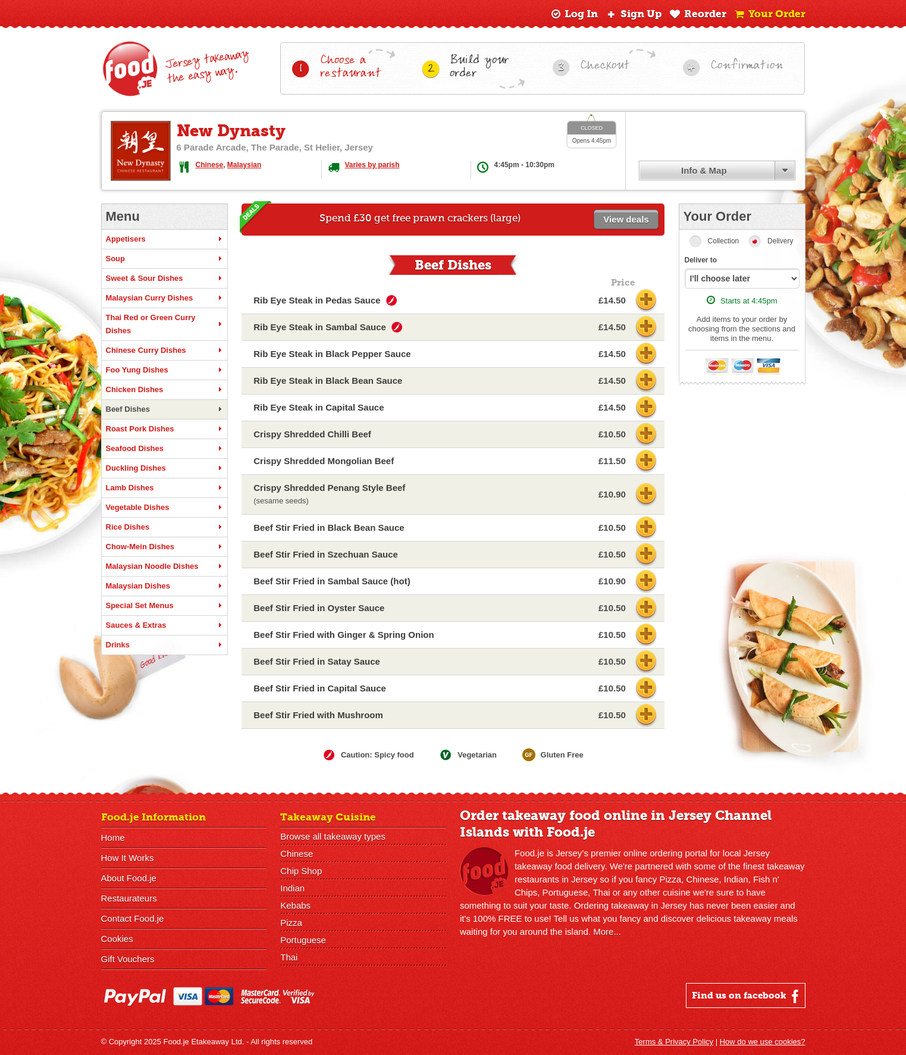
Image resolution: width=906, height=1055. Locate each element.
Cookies (117, 939)
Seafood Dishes (164, 448)
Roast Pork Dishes (164, 429)
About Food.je (128, 878)
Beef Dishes (164, 409)
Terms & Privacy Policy (674, 1041)
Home (113, 837)
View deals (625, 219)
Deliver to (701, 260)
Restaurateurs (129, 898)
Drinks (164, 645)
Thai (288, 957)
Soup (164, 259)
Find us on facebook (747, 996)
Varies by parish (372, 165)
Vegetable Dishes (164, 507)
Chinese (210, 165)
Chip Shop (301, 871)
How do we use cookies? (762, 1041)
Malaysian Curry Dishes (164, 298)
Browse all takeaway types (332, 836)
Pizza (291, 923)
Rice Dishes (164, 527)
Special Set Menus (164, 606)
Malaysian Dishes (164, 586)
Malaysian (244, 165)
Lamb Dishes (164, 488)
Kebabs (295, 905)
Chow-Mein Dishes (164, 547)
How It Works (127, 858)
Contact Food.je (132, 918)
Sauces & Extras (164, 625)
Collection (723, 241)
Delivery (780, 241)
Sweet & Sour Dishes (164, 278)
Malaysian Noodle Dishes (164, 566)
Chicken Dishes (164, 390)
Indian (292, 888)
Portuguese (303, 940)
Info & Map (704, 170)
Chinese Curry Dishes (164, 350)
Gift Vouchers (128, 959)
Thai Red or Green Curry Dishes (164, 324)
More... (607, 931)
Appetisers (164, 239)
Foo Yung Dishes (164, 370)
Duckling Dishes (164, 468)
